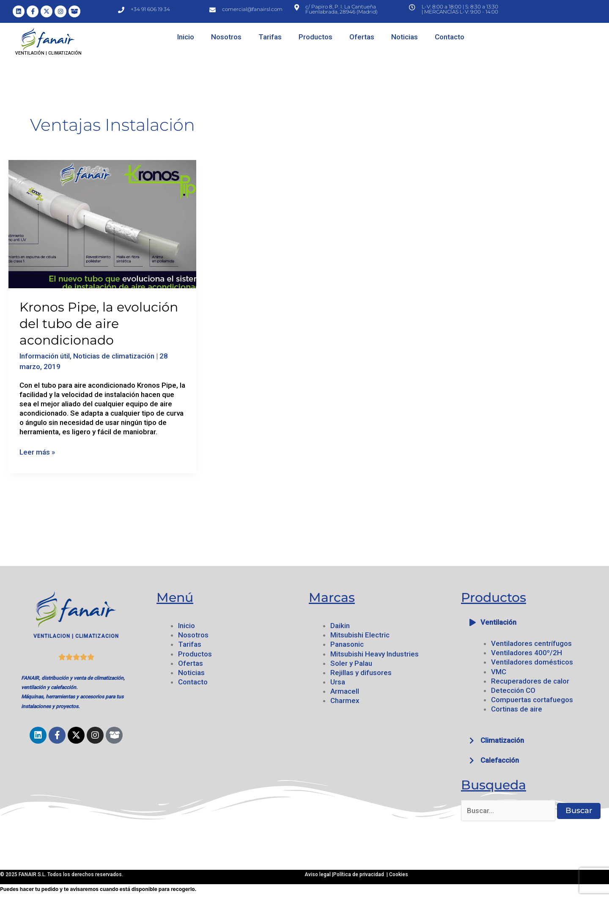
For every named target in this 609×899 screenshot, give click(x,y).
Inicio (185, 37)
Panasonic (347, 644)
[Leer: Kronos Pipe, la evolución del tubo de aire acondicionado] (102, 223)
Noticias (404, 37)
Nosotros (226, 37)
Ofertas (361, 37)
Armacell (344, 691)
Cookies (398, 874)
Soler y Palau (351, 663)
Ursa (337, 682)
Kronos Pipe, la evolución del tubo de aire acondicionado (98, 323)
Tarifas (270, 37)
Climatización (502, 740)
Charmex (344, 700)
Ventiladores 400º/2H (526, 652)
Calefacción (499, 760)
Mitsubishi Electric (360, 635)
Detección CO (513, 690)
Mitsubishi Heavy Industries (374, 654)
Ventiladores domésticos (532, 662)
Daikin (340, 625)
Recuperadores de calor (530, 681)
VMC (498, 671)
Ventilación (498, 622)
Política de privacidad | (361, 874)
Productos (315, 37)
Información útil (44, 356)
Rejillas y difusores (361, 672)
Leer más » (37, 451)
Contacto (449, 37)
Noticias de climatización (113, 356)
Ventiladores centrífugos (531, 643)
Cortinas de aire (516, 709)
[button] (533, 622)
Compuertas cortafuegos (532, 699)
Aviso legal (318, 874)
